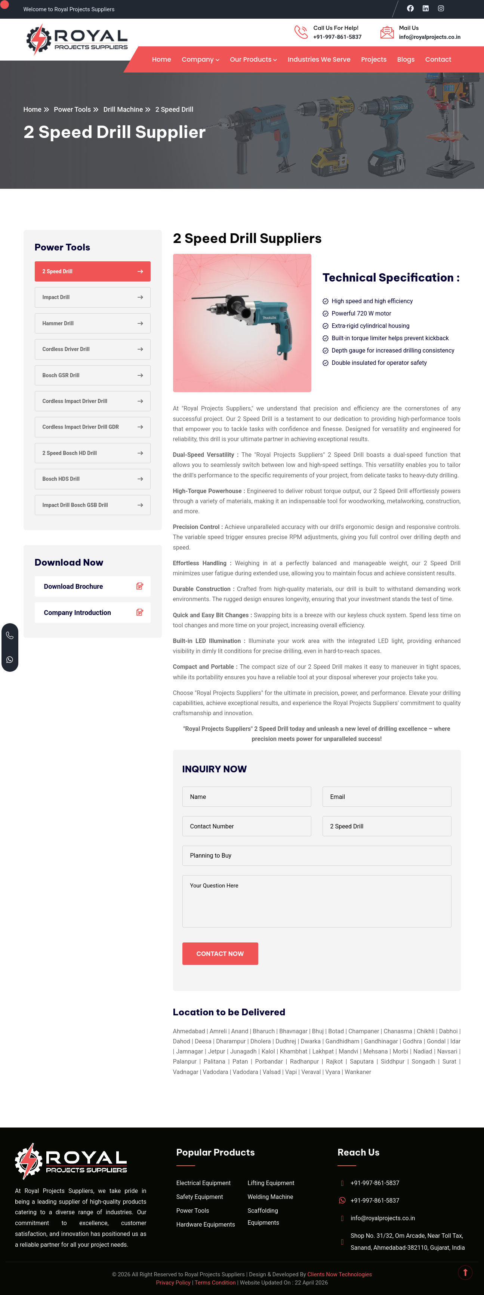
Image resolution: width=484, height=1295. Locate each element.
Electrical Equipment (203, 1183)
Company (198, 59)
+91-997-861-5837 (337, 37)
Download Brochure (95, 586)
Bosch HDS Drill (61, 479)
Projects (373, 59)
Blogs (406, 59)
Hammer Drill (58, 323)
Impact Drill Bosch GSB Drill (75, 505)
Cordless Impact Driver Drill (75, 401)
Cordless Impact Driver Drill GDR (81, 427)
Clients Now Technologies (340, 1274)
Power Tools (72, 109)
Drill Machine (123, 109)
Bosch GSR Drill (61, 375)
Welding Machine (270, 1196)
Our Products (251, 59)
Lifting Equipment (270, 1183)
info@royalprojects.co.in (430, 37)
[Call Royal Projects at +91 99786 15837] (9, 635)
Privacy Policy (173, 1282)
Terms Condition (215, 1282)
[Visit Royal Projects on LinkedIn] (426, 8)
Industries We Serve (319, 59)
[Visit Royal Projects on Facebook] (410, 8)
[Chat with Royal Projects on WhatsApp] (9, 660)
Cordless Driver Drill (66, 349)
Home (161, 59)
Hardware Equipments (205, 1224)
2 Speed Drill (58, 271)
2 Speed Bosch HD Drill (70, 453)
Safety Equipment (199, 1196)
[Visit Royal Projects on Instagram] (441, 8)
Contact (438, 59)
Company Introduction (95, 612)
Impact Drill (56, 297)
